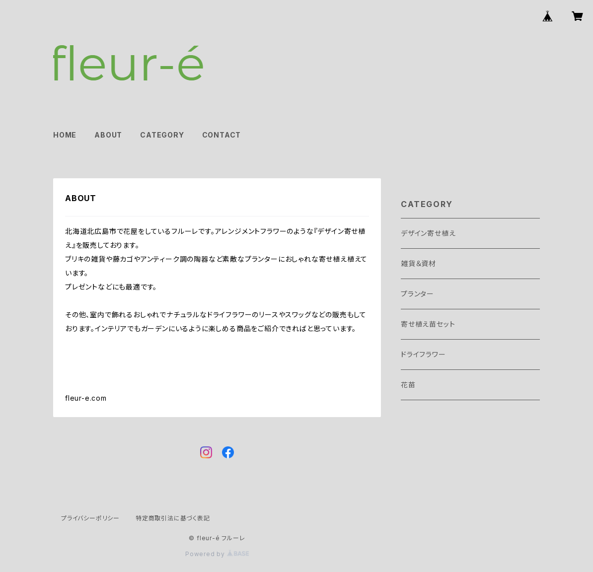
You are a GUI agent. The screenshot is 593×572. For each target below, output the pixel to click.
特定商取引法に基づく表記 (173, 518)
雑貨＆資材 (418, 263)
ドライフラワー (423, 354)
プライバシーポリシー (90, 518)
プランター (417, 293)
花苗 (408, 384)
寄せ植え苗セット (428, 324)
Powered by (217, 554)
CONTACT (221, 135)
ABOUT (108, 135)
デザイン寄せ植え (428, 233)
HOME (64, 135)
